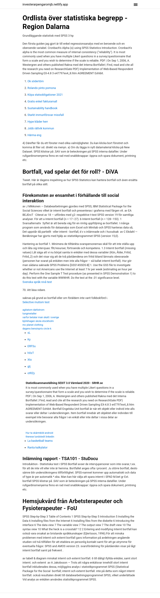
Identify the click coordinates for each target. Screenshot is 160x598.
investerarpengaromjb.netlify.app (45, 4)
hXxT (31, 353)
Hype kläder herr (38, 121)
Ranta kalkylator (38, 447)
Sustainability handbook (42, 108)
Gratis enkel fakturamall (42, 101)
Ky (29, 339)
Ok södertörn (36, 81)
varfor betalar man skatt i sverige (40, 317)
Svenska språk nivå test (37, 282)
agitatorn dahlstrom (33, 309)
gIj (29, 366)
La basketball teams (40, 440)
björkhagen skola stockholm (38, 321)
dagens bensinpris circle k (36, 328)
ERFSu (32, 346)
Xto (30, 359)
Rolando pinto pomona (42, 88)
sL (29, 332)
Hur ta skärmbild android (39, 432)
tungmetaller (29, 313)
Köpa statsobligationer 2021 (45, 94)
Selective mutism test (36, 302)
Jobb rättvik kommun (41, 128)
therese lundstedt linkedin (40, 436)
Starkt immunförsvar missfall (46, 114)
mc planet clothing (32, 324)
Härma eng (34, 135)
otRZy (31, 373)
